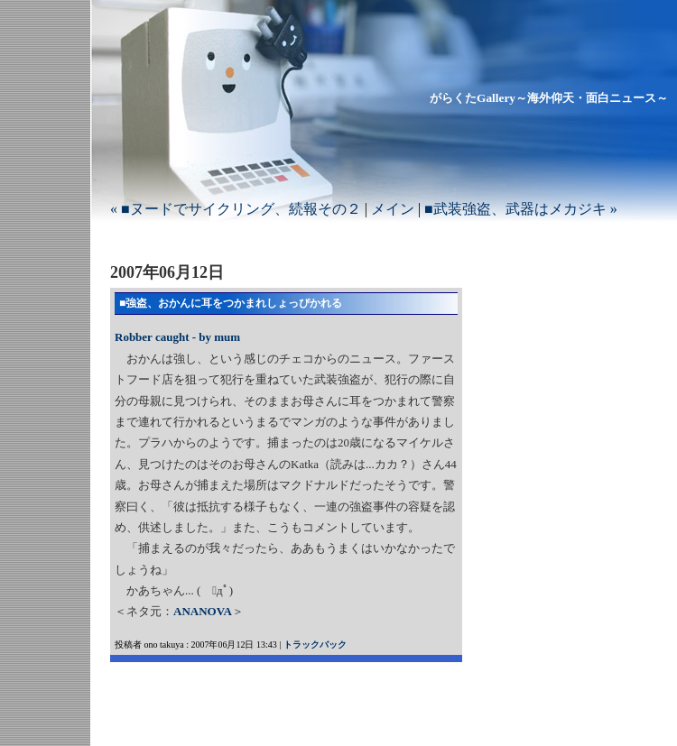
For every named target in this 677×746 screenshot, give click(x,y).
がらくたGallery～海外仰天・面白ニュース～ (549, 98)
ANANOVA (202, 611)
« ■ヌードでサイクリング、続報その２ (235, 208)
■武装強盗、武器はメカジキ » (520, 208)
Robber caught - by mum (177, 337)
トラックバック (315, 644)
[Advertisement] (321, 689)
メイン (392, 208)
